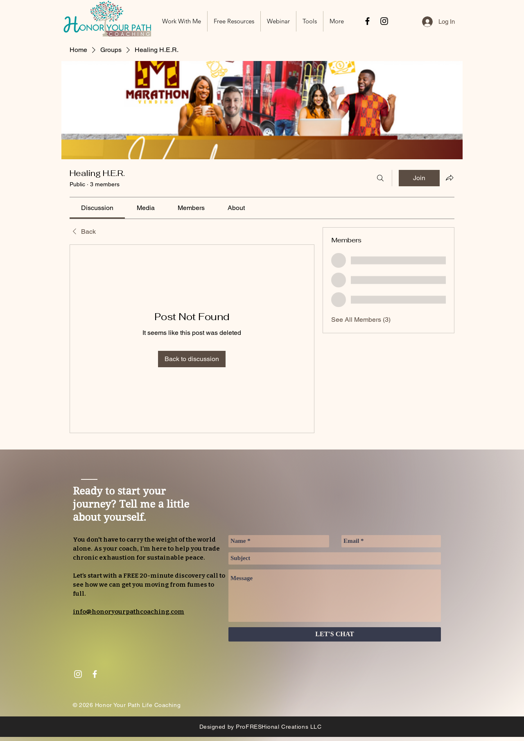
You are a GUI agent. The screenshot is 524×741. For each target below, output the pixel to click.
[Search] (380, 178)
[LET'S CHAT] (334, 634)
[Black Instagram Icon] (384, 21)
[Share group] (449, 178)
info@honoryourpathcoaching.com (128, 611)
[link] (97, 208)
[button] (234, 21)
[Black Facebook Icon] (367, 21)
